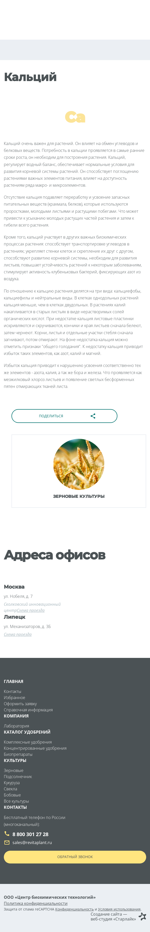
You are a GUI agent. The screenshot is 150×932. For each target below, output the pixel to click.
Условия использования (119, 909)
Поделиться (67, 416)
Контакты (12, 691)
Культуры (15, 760)
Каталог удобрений (27, 732)
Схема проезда (31, 610)
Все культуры (16, 801)
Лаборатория (16, 726)
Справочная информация (28, 710)
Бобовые (12, 795)
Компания (16, 716)
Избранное (14, 697)
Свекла (10, 789)
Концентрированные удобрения (35, 748)
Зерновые (13, 770)
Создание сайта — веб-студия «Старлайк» (118, 917)
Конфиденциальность (74, 909)
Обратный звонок (75, 856)
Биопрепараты (18, 754)
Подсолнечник (18, 776)
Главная (13, 681)
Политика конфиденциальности (35, 903)
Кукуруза (12, 782)
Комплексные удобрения (28, 742)
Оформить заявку (20, 703)
